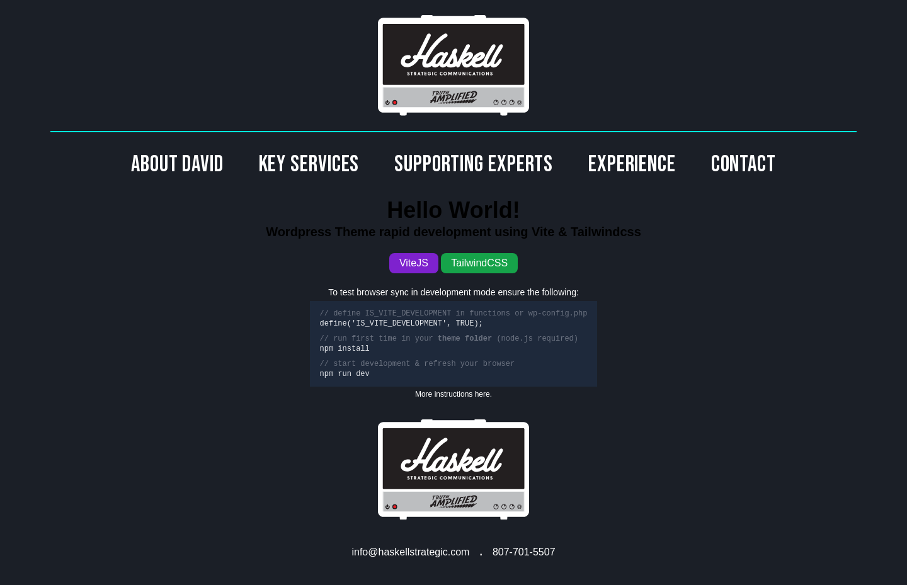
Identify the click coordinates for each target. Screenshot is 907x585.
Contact (743, 165)
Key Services (309, 165)
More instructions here (452, 394)
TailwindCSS (479, 263)
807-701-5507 (524, 552)
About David (177, 165)
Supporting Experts (473, 165)
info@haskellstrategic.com (410, 552)
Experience (632, 165)
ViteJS (413, 263)
